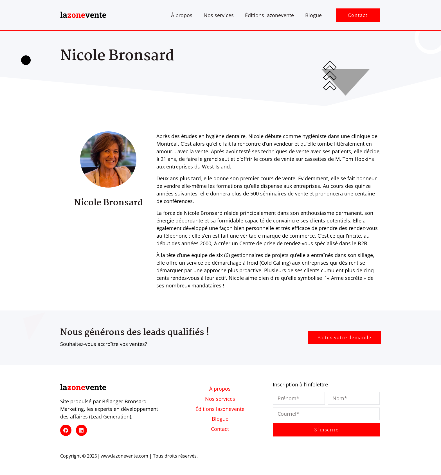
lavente (83, 15)
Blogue (313, 15)
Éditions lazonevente (269, 15)
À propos (181, 15)
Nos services (219, 15)
